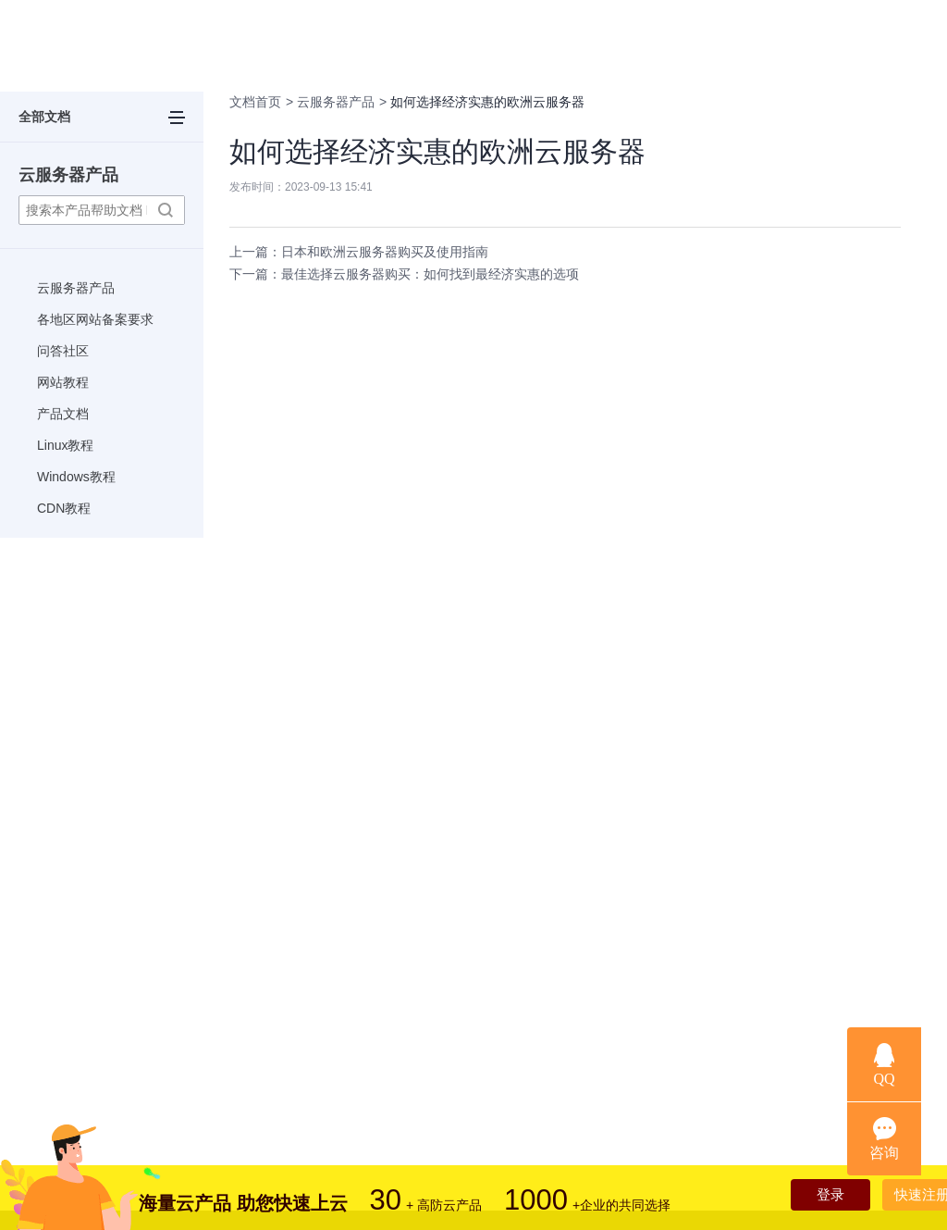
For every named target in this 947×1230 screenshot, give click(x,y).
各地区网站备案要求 (95, 319)
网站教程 (63, 382)
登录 (810, 1197)
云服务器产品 (68, 175)
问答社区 (63, 350)
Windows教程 (76, 476)
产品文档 (63, 413)
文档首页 (255, 101)
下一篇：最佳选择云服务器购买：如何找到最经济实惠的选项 (404, 274)
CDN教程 (64, 508)
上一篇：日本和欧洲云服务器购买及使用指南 (358, 251)
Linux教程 (65, 445)
